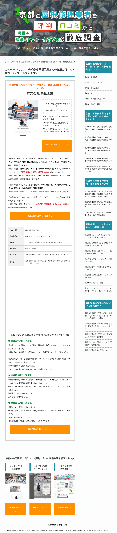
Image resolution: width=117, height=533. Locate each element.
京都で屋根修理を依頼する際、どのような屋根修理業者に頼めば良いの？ (98, 139)
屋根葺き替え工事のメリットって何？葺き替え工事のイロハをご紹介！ (98, 326)
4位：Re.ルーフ (92, 93)
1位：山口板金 (91, 77)
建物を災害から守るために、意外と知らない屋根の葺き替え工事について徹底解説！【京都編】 (98, 315)
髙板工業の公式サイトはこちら (57, 147)
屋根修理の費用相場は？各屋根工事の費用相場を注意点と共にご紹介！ (98, 204)
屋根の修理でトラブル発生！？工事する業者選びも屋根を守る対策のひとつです (98, 169)
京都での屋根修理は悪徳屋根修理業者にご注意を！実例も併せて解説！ (98, 129)
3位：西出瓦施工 (92, 88)
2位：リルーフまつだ (94, 82)
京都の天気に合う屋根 (94, 283)
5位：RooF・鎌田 (93, 104)
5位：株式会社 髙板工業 (95, 99)
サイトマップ (64, 528)
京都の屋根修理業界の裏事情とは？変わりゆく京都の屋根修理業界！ (97, 150)
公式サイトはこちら (15, 511)
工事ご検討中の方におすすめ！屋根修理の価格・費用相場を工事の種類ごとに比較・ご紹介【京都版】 (98, 193)
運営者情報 (52, 528)
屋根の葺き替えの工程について (98, 350)
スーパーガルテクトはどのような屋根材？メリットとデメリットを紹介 (98, 290)
